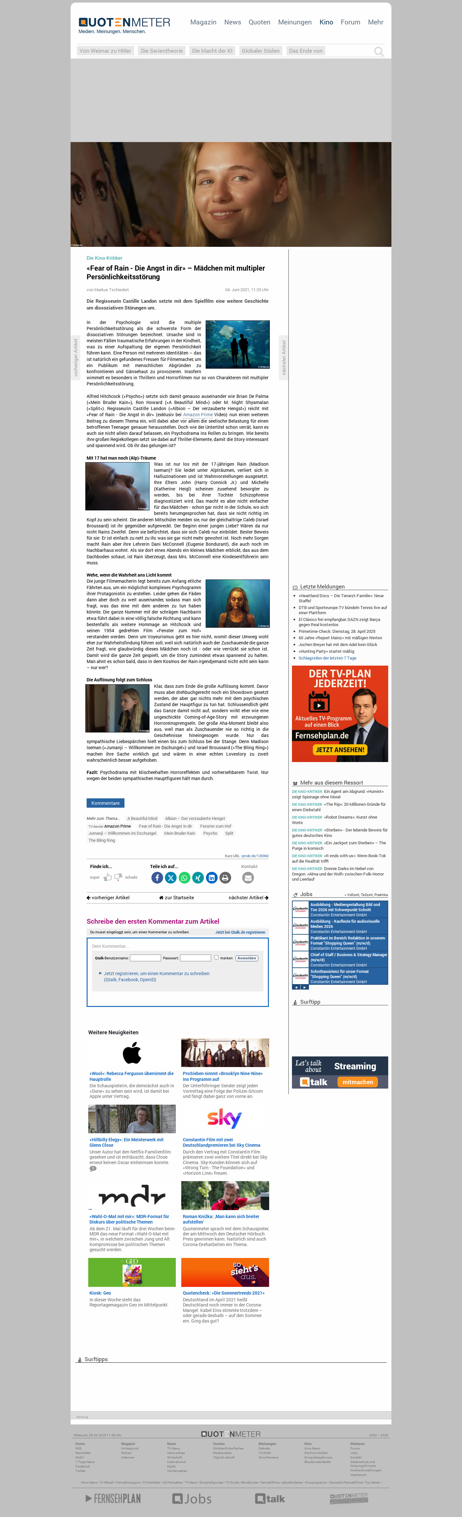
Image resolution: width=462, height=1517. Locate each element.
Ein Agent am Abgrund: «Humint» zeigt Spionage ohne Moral (338, 793)
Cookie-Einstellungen (365, 1470)
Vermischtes (176, 1453)
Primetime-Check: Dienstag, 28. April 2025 (337, 631)
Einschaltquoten (212, 1482)
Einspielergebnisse (318, 1457)
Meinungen (295, 21)
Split (229, 833)
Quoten (259, 21)
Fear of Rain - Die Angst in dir (165, 826)
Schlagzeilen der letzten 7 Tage (327, 658)
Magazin (203, 21)
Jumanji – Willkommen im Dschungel (122, 833)
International (176, 1462)
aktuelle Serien (292, 1482)
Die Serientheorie (162, 50)
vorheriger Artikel (108, 897)
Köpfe (171, 1466)
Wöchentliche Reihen (228, 1448)
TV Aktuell (106, 1482)
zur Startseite (176, 897)
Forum (350, 21)
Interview (127, 1457)
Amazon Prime (198, 414)
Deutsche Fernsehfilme (346, 1482)
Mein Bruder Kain (179, 833)
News (232, 21)
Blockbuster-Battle (317, 1462)
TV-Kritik (265, 1453)
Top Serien (372, 1482)
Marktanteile (222, 1453)
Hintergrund (130, 1448)
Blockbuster (249, 1482)
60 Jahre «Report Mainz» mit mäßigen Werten (340, 638)
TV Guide (232, 1482)
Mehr (375, 21)
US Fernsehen (173, 1482)
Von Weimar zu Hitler (105, 50)
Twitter (80, 1471)
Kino (326, 21)
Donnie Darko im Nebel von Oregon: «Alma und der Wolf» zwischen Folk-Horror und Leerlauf (338, 874)
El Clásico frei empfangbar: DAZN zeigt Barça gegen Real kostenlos (339, 621)
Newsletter (82, 1453)
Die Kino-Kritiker (316, 1453)
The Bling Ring (102, 840)
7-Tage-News (85, 1462)
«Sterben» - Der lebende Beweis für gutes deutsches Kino (340, 832)
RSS (78, 1448)
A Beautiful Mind (142, 818)
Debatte (264, 1448)
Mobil (79, 1457)
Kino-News (312, 1448)
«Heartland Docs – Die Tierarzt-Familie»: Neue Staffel (341, 598)
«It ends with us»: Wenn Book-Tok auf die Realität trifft (339, 858)
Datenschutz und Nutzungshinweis (363, 1464)
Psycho (210, 833)
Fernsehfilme (270, 1482)
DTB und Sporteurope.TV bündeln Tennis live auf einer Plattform (343, 610)
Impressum (358, 1475)
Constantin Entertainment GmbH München (336, 909)
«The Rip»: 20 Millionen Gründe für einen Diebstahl (339, 807)
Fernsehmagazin (128, 1482)
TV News (191, 1482)
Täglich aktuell (224, 1457)
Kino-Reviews (268, 1457)
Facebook (82, 1466)
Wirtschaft (174, 1457)
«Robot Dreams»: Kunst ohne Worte (334, 819)
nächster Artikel (249, 897)
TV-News (173, 1448)
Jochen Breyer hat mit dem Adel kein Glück (338, 644)
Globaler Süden (261, 50)
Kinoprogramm (316, 1482)
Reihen (126, 1453)
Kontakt (356, 1457)
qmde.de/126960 (255, 855)
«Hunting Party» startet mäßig (326, 651)
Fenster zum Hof (215, 826)
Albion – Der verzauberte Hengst (195, 818)
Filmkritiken (151, 1482)
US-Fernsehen (177, 1471)
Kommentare (105, 803)
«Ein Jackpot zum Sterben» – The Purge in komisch (339, 845)
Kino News (89, 1482)
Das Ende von (306, 50)
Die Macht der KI (212, 50)
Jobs (354, 1453)
